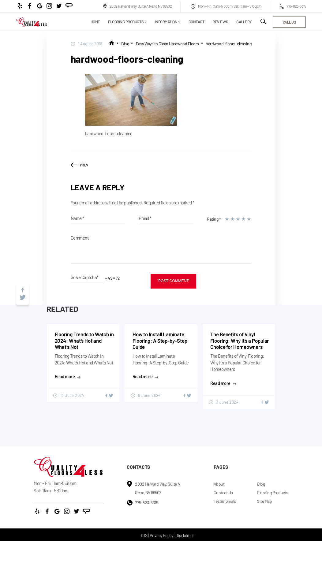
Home (95, 22)
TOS (144, 535)
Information (166, 22)
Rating (214, 219)
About (219, 484)
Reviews (220, 22)
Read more (68, 376)
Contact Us (223, 492)
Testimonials (225, 501)
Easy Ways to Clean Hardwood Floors (167, 43)
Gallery (244, 22)
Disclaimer (184, 535)
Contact (197, 22)
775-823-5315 (293, 6)
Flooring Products (126, 22)
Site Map (264, 501)
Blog (125, 43)
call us (289, 22)
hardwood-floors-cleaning (228, 43)
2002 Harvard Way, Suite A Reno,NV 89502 (137, 6)
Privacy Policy (161, 535)
